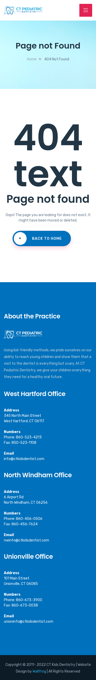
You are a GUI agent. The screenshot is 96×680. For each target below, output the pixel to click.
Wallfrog (39, 671)
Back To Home (38, 238)
